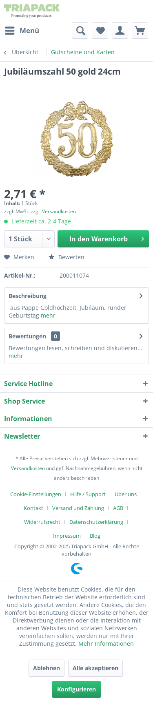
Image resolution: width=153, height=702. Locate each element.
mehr (48, 315)
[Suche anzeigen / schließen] (80, 30)
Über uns (126, 494)
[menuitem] (21, 30)
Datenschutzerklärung (96, 521)
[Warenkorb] (140, 30)
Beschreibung (28, 296)
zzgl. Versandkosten (53, 211)
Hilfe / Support (88, 494)
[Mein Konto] (120, 30)
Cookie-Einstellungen (35, 494)
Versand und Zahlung (78, 508)
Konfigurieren (76, 689)
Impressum (67, 535)
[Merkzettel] (100, 30)
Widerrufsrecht (42, 521)
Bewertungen (27, 336)
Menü (22, 29)
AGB (118, 508)
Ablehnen (46, 668)
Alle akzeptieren (95, 668)
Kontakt (33, 508)
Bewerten (66, 257)
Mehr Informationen (106, 643)
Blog (95, 535)
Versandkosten (28, 468)
